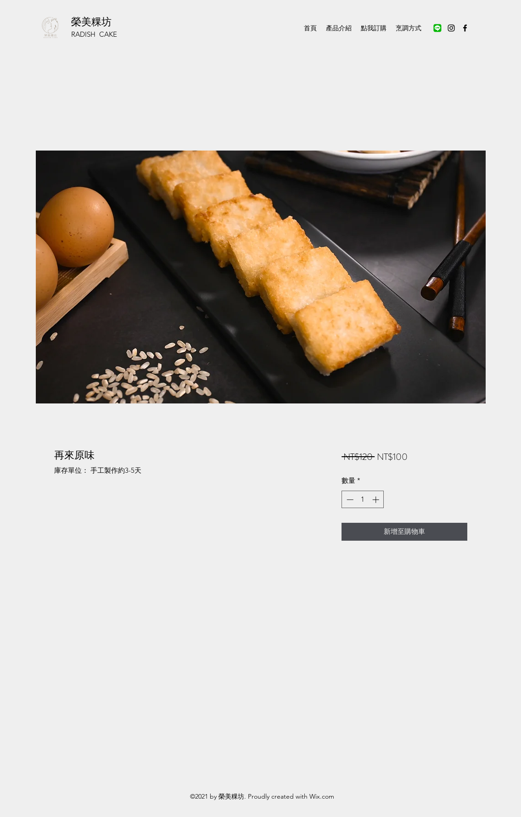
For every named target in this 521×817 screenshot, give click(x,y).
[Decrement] (349, 499)
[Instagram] (451, 28)
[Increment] (376, 499)
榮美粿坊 (91, 22)
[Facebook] (465, 28)
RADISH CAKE (94, 34)
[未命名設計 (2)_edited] (437, 28)
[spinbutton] (362, 499)
